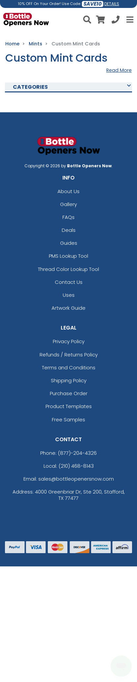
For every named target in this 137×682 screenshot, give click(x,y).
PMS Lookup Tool (68, 255)
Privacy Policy (69, 341)
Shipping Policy (68, 380)
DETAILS (111, 4)
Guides (68, 242)
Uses (69, 294)
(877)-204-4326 (77, 452)
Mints (35, 43)
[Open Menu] (129, 19)
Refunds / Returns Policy (69, 354)
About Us (68, 191)
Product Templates (69, 406)
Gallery (68, 204)
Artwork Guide (68, 307)
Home (12, 43)
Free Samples (68, 419)
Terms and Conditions (68, 367)
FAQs (68, 217)
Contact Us (69, 282)
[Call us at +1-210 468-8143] (116, 20)
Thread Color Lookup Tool (68, 269)
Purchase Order (68, 393)
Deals (69, 230)
